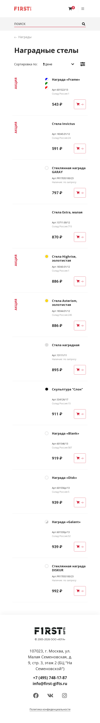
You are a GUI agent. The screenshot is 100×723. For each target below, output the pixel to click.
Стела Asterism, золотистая (64, 303)
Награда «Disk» (64, 477)
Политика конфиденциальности (50, 709)
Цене (47, 64)
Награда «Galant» (66, 522)
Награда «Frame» (66, 79)
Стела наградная (66, 345)
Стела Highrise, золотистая (64, 258)
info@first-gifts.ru (50, 683)
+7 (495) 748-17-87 (50, 677)
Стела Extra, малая (67, 212)
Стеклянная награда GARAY (69, 170)
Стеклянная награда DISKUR (69, 568)
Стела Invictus (63, 124)
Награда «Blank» (65, 433)
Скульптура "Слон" (67, 389)
